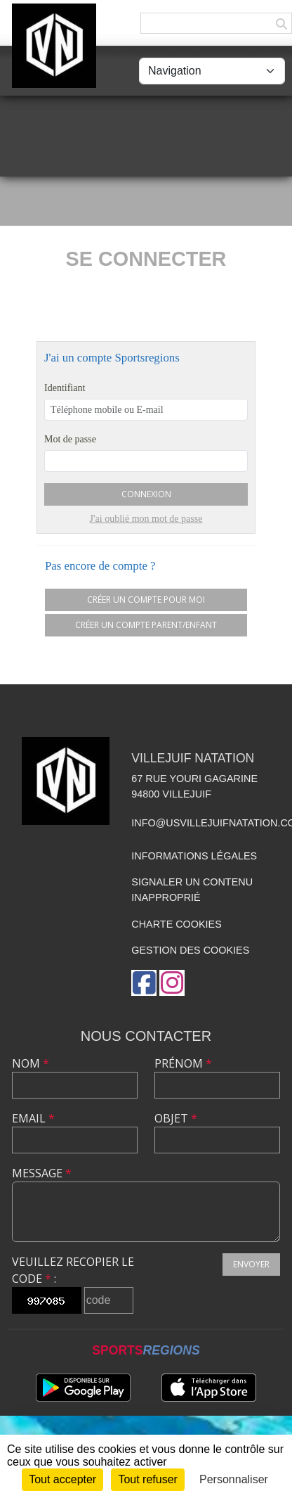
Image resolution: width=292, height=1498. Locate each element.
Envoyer (251, 1264)
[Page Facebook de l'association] (144, 983)
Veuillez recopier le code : (73, 1270)
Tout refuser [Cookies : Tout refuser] (147, 1479)
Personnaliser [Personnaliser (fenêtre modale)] (233, 1479)
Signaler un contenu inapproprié (192, 889)
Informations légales (194, 856)
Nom (30, 1063)
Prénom (183, 1063)
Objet (175, 1118)
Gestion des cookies (190, 950)
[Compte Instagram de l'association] (172, 983)
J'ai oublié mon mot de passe (146, 518)
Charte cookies (176, 924)
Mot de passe (70, 439)
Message (42, 1173)
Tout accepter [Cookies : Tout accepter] (62, 1479)
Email (33, 1118)
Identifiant (64, 388)
